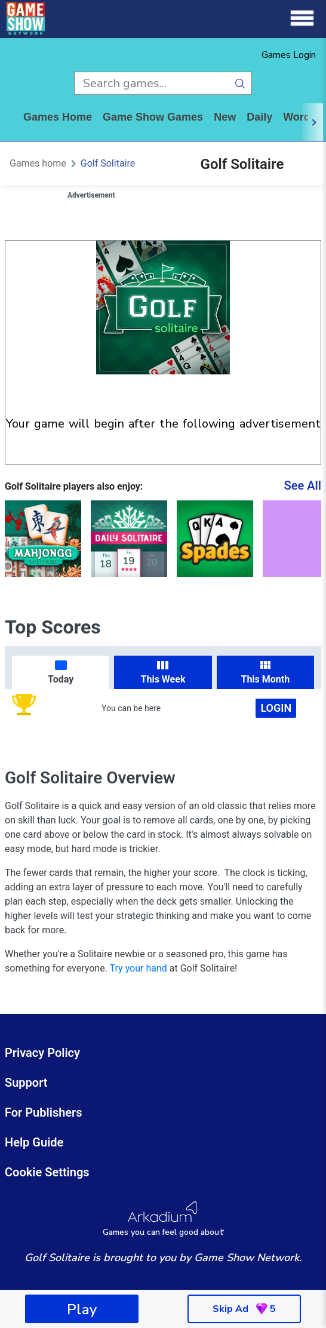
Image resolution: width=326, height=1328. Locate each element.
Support (26, 1082)
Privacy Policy (42, 1053)
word (296, 117)
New (225, 117)
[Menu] (302, 19)
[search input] (151, 83)
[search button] (240, 83)
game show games (153, 117)
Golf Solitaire (108, 163)
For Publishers (43, 1112)
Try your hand (138, 968)
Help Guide (34, 1142)
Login (275, 708)
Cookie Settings (47, 1172)
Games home (57, 117)
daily (259, 117)
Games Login (289, 55)
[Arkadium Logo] (163, 1219)
